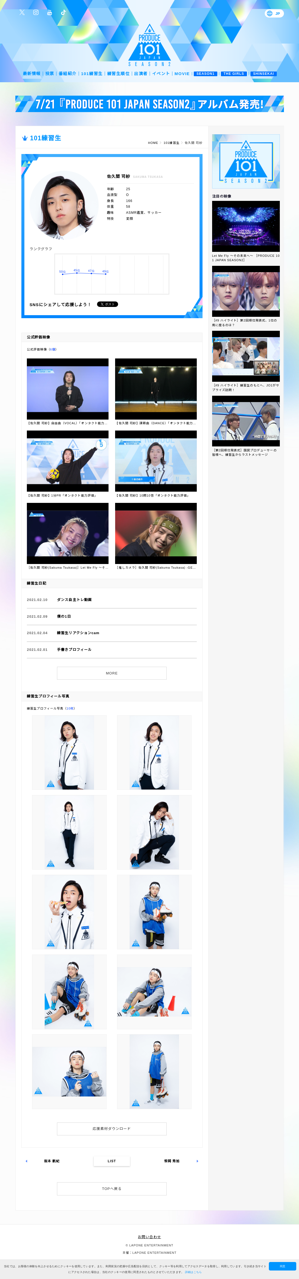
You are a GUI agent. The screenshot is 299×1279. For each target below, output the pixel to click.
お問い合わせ (149, 1237)
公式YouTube (49, 12)
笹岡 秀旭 (172, 1161)
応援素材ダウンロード (112, 1129)
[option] (149, 104)
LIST (112, 1161)
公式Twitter (22, 12)
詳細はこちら (193, 1272)
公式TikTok (63, 12)
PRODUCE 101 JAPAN (149, 45)
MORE (112, 673)
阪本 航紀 (52, 1161)
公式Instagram (36, 12)
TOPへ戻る (112, 1189)
